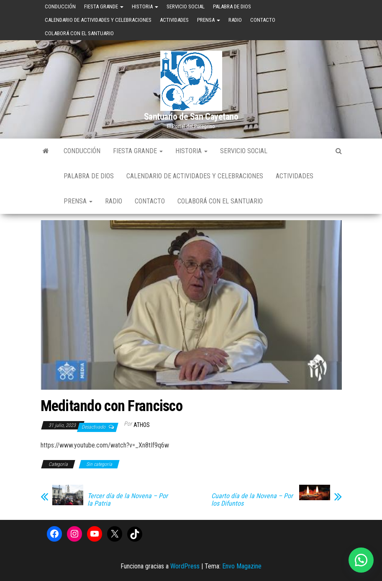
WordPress (185, 566)
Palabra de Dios (232, 6)
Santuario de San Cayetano (191, 116)
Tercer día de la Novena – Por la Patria (127, 499)
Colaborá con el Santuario (79, 33)
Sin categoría (99, 464)
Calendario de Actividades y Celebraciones (98, 20)
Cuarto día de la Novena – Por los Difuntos (252, 499)
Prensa (208, 20)
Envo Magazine (242, 566)
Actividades (174, 20)
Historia (145, 6)
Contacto (262, 20)
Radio (235, 20)
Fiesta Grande (103, 6)
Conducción (60, 6)
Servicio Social (186, 6)
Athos (141, 425)
